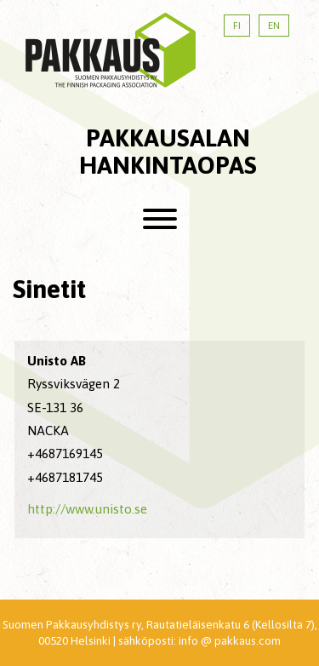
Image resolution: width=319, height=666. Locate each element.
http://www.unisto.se (87, 509)
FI (237, 26)
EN (274, 26)
